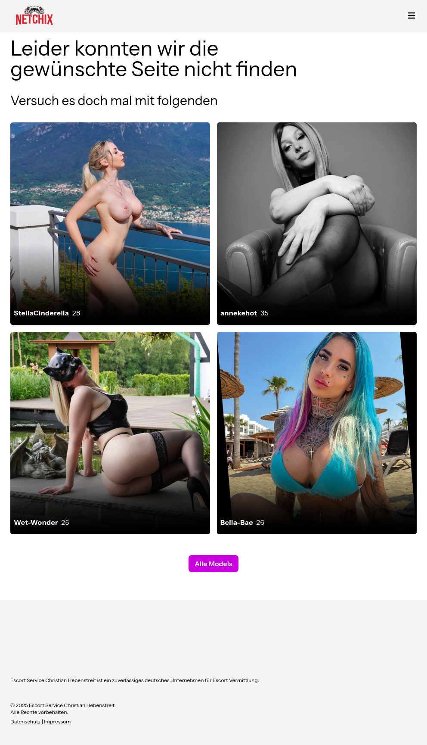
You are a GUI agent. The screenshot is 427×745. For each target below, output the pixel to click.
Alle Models (213, 563)
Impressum (57, 721)
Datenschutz (26, 721)
